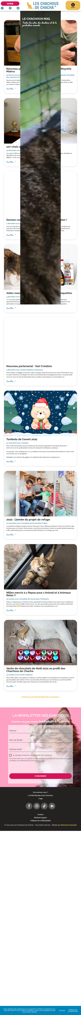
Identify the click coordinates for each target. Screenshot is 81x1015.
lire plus (9, 308)
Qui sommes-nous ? (40, 792)
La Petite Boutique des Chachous (40, 795)
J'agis (40, 798)
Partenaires (38, 370)
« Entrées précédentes (31, 697)
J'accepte (61, 1010)
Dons (10, 3)
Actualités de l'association (31, 523)
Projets (44, 523)
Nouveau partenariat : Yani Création (29, 366)
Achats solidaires (27, 370)
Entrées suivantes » (51, 697)
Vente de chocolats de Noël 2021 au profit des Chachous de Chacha (35, 670)
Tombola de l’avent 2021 (21, 439)
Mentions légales (40, 818)
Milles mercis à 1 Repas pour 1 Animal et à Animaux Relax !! (38, 594)
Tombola (25, 443)
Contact (40, 814)
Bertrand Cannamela (69, 825)
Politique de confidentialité (40, 821)
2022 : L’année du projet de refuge (28, 519)
